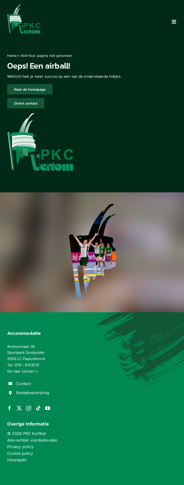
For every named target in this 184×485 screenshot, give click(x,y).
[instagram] (28, 408)
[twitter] (19, 408)
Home (12, 55)
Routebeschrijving (32, 392)
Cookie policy (20, 453)
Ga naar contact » (22, 371)
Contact (23, 383)
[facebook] (9, 408)
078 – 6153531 (27, 365)
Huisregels (17, 459)
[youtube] (47, 408)
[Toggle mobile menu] (174, 21)
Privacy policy (20, 446)
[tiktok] (38, 408)
